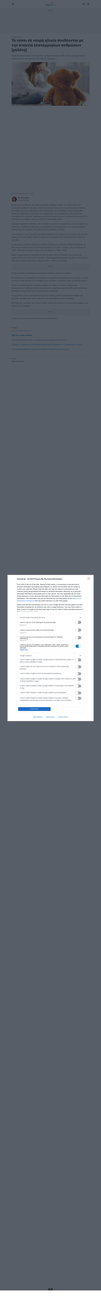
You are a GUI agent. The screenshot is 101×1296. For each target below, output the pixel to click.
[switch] (78, 622)
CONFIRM (34, 709)
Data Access (50, 717)
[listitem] (50, 617)
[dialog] (50, 648)
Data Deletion (38, 717)
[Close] (89, 579)
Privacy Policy (63, 717)
